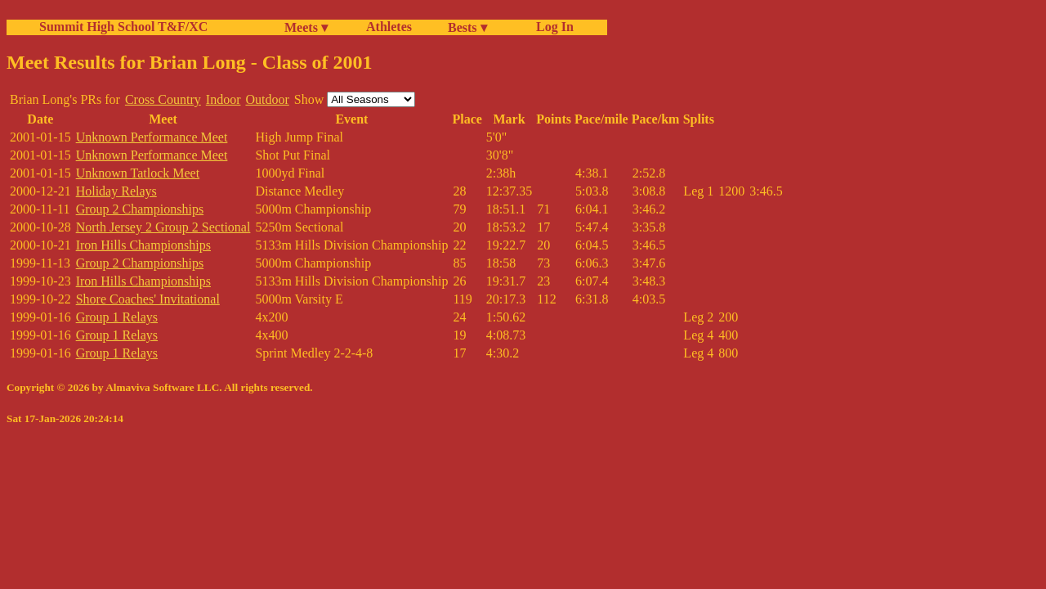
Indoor (223, 99)
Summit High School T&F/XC (123, 27)
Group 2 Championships (139, 209)
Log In (552, 27)
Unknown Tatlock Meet (137, 173)
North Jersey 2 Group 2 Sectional (163, 227)
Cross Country (163, 99)
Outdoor (266, 99)
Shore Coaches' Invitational (148, 299)
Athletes (389, 27)
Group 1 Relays (117, 317)
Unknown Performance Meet (152, 137)
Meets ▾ (306, 27)
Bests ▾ (467, 27)
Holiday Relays (116, 191)
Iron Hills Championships (143, 245)
